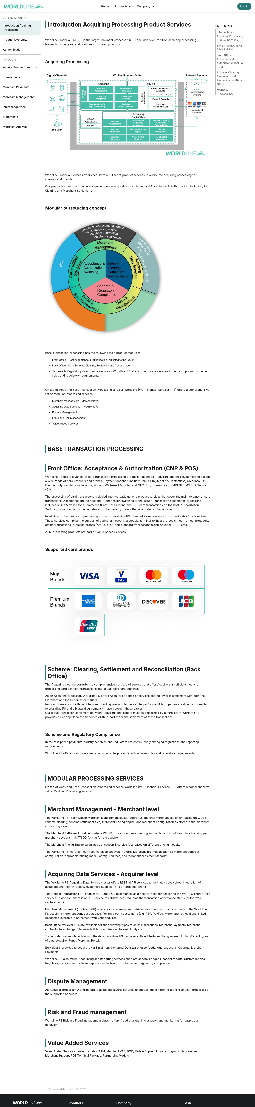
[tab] (20, 67)
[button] (20, 28)
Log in (244, 6)
